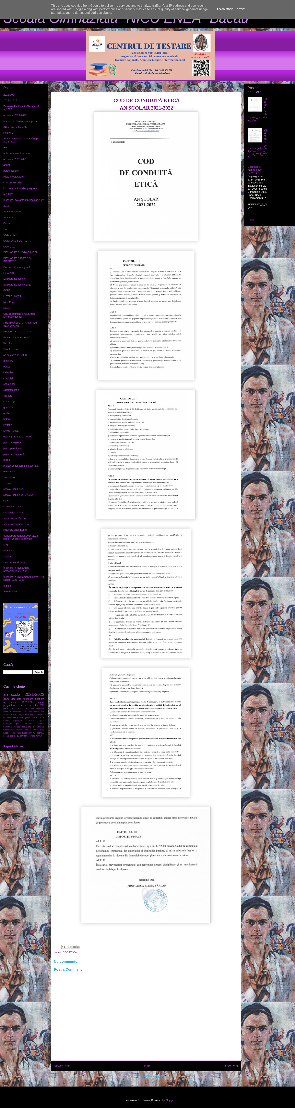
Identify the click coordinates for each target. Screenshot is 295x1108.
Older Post (230, 1066)
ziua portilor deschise (15, 562)
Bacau (7, 223)
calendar (8, 372)
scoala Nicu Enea (13, 488)
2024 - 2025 (10, 100)
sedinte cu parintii (13, 512)
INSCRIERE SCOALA (15, 126)
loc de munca (10, 430)
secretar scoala (12, 506)
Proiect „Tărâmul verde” (16, 337)
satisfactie (9, 477)
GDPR (7, 290)
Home (147, 1066)
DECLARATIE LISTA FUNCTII (20, 252)
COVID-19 (9, 246)
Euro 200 (8, 273)
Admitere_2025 (12, 211)
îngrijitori (8, 585)
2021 (6, 205)
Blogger (169, 1100)
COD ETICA (70, 952)
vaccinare (8, 550)
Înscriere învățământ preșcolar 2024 (23, 199)
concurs (7, 395)
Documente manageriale (17, 267)
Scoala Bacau (11, 349)
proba (6, 459)
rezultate (8, 194)
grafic (6, 413)
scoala (7, 483)
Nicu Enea (9, 302)
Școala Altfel (10, 591)
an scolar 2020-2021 (15, 159)
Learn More (225, 9)
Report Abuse (13, 746)
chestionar (9, 383)
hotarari (7, 419)
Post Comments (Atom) (153, 1076)
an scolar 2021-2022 (15, 115)
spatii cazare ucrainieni (16, 524)
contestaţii (9, 401)
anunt (6, 164)
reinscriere (9, 471)
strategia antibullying (15, 529)
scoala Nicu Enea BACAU (18, 494)
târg (5, 544)
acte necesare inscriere (16, 153)
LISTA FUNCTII (12, 296)
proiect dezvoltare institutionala (21, 465)
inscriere (8, 132)
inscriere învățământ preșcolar (20, 188)
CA (5, 229)
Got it (241, 9)
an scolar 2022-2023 (15, 355)
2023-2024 (9, 94)
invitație (7, 424)
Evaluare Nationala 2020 (17, 284)
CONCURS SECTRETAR (17, 240)
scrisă (6, 500)
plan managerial (12, 442)
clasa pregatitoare (13, 176)
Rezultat (8, 343)
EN (5, 147)
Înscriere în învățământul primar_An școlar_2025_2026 (23, 578)
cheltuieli (8, 378)
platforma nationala (14, 454)
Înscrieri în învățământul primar (20, 121)
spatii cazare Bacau (14, 518)
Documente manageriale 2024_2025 (255, 169)
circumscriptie (11, 389)
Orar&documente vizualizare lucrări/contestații (19, 315)
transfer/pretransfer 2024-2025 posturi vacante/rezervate (20, 537)
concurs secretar (12, 182)
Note (6, 307)
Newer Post (62, 1066)
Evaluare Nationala (14, 278)
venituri (7, 556)
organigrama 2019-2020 (17, 436)
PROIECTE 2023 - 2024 (17, 331)
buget (6, 366)
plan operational (12, 448)
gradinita (8, 407)
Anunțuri (8, 217)
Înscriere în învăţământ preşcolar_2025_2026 (16, 569)
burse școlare (11, 170)
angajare (8, 360)
